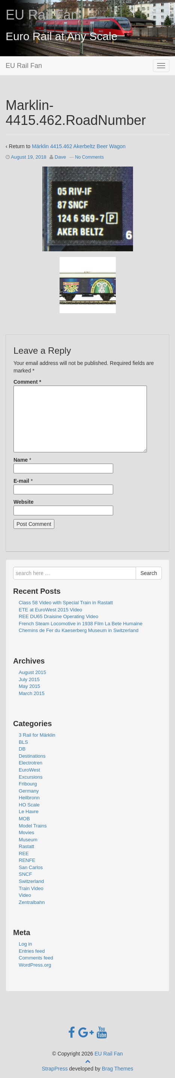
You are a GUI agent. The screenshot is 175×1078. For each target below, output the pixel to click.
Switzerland (31, 881)
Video (25, 895)
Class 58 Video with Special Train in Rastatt (66, 602)
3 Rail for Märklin (37, 735)
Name (20, 460)
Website (23, 502)
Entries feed (32, 951)
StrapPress (54, 1069)
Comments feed (36, 958)
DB (22, 749)
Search (149, 573)
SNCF (25, 874)
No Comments (89, 157)
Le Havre (29, 811)
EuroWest (29, 770)
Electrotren (30, 763)
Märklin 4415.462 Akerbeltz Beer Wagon (79, 146)
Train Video (31, 888)
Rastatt (26, 846)
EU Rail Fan (42, 15)
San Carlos (31, 867)
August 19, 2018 (28, 157)
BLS (23, 742)
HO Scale (29, 805)
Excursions (31, 777)
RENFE (27, 860)
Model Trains (32, 826)
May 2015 (29, 686)
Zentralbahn (32, 902)
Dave (60, 157)
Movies (26, 832)
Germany (29, 791)
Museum (28, 839)
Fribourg (28, 784)
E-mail (21, 481)
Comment (27, 382)
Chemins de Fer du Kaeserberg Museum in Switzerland (78, 630)
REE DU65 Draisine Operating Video (58, 616)
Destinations (32, 756)
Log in (25, 944)
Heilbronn (29, 797)
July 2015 (29, 679)
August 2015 (32, 672)
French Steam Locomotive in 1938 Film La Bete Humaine (80, 623)
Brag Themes (117, 1069)
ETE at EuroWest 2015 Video (50, 610)
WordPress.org (35, 965)
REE (24, 853)
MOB (24, 818)
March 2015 (32, 693)
